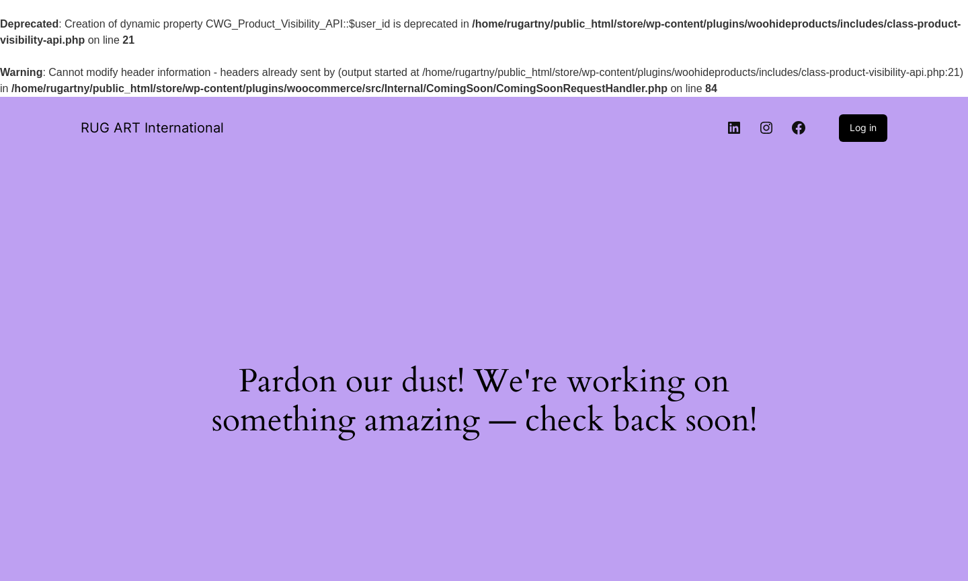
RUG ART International (152, 128)
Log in (863, 127)
